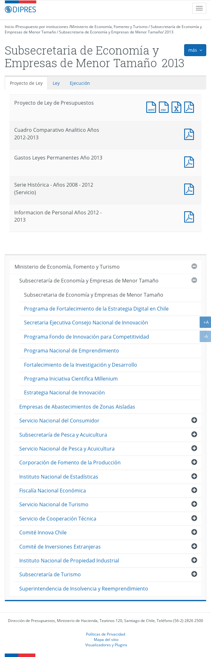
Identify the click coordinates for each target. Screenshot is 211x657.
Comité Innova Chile (43, 532)
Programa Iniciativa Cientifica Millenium (71, 378)
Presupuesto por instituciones (42, 26)
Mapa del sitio (106, 639)
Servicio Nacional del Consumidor (59, 420)
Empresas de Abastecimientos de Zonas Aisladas (77, 406)
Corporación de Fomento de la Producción (70, 462)
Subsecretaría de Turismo (50, 574)
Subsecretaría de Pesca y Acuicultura (63, 434)
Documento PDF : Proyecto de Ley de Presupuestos (190, 106)
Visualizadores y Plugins (106, 644)
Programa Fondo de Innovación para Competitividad (86, 336)
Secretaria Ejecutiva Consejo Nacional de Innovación (86, 322)
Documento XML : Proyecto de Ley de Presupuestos (152, 106)
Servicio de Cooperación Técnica (57, 518)
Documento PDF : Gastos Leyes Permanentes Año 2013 (190, 161)
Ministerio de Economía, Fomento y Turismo (109, 26)
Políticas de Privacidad (105, 634)
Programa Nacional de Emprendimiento (71, 350)
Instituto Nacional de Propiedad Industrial (69, 560)
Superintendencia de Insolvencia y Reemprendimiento (83, 588)
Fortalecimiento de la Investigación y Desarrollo (80, 364)
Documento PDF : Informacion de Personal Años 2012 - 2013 (190, 216)
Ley (56, 83)
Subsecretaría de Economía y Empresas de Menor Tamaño (89, 280)
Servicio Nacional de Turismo (53, 504)
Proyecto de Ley (26, 83)
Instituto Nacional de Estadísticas (58, 476)
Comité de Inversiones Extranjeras (60, 546)
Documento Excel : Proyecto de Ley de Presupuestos (178, 106)
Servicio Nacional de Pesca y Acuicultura (67, 448)
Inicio (9, 26)
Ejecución (80, 83)
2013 (169, 32)
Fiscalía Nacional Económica (52, 490)
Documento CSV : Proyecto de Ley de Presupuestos (165, 106)
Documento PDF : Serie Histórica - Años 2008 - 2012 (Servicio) (190, 188)
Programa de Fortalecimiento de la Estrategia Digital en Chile (96, 308)
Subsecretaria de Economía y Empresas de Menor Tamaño (110, 32)
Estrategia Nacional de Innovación (64, 392)
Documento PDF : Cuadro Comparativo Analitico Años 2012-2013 (190, 133)
